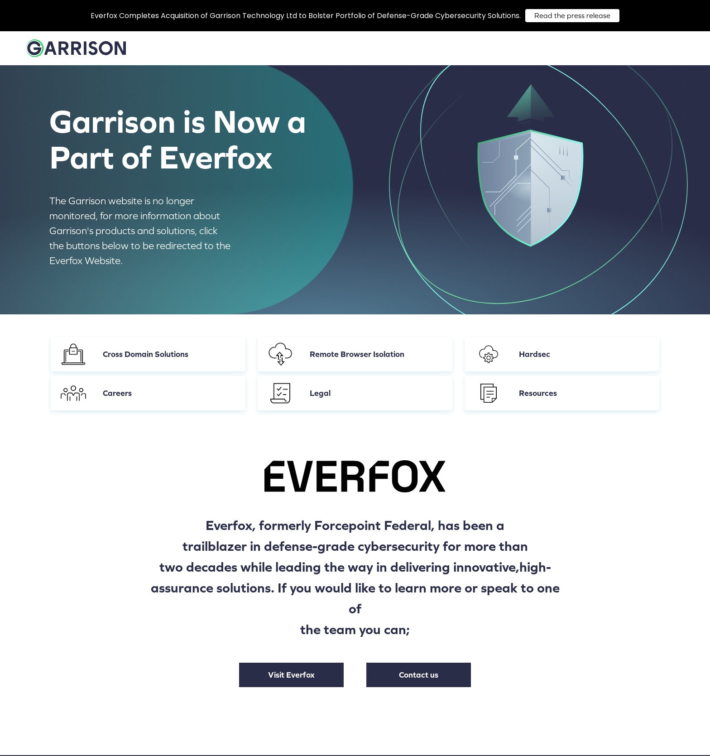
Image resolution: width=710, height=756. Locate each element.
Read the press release (572, 15)
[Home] (76, 51)
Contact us (418, 675)
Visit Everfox (291, 675)
